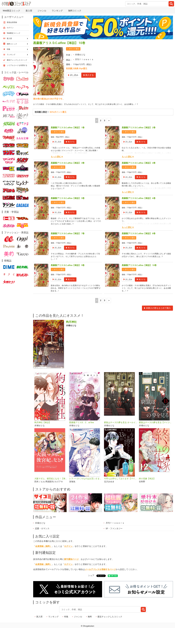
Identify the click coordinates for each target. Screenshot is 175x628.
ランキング (57, 10)
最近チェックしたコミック (109, 619)
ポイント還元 (74, 49)
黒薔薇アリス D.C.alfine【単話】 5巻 (67, 198)
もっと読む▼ (57, 157)
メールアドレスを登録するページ (100, 571)
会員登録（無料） (43, 548)
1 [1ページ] (96, 121)
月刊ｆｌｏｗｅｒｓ (84, 59)
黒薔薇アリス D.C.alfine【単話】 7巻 (67, 234)
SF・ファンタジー (114, 531)
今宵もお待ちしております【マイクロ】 (120, 481)
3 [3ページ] (104, 121)
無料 (90, 619)
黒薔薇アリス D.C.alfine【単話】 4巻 (138, 163)
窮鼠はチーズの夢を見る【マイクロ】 (155, 425)
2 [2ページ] (100, 121)
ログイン (68, 548)
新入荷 (29, 10)
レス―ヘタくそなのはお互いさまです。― (85, 481)
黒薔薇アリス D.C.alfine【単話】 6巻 (138, 198)
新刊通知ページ (71, 561)
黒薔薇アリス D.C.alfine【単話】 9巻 (67, 266)
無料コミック (74, 10)
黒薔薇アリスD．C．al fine (81, 425)
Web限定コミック (11, 10)
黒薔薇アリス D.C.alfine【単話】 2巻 (138, 128)
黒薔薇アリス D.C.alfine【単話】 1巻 (67, 128)
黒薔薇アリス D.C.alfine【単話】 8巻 (138, 234)
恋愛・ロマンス (42, 531)
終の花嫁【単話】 (147, 481)
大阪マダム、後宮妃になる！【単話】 (50, 481)
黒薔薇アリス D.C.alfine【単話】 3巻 (67, 163)
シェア (91, 578)
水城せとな (80, 54)
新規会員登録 (12, 22)
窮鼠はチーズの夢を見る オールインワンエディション (120, 425)
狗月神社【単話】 (42, 425)
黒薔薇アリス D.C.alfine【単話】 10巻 (139, 266)
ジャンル (42, 10)
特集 (66, 619)
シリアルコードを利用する (17, 65)
